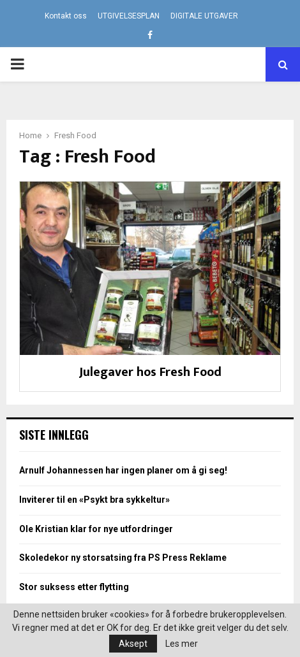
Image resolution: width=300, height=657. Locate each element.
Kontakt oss (66, 15)
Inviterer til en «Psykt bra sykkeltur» (94, 500)
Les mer (181, 643)
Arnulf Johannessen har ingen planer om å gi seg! (123, 470)
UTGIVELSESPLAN (129, 15)
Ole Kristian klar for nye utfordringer (96, 529)
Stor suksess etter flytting (74, 587)
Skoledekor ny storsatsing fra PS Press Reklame (123, 557)
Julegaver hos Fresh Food (150, 372)
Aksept (133, 644)
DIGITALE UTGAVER (204, 15)
